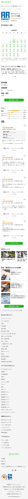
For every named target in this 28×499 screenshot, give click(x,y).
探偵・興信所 (7, 310)
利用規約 (9, 484)
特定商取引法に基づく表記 (9, 486)
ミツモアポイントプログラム (14, 491)
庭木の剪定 (3, 328)
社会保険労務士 (4, 374)
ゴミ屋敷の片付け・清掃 (6, 343)
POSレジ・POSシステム (6, 409)
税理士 (2, 354)
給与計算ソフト (4, 394)
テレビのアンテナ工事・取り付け (8, 333)
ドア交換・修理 (4, 346)
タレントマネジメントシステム (8, 412)
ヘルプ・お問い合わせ (6, 424)
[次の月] (26, 30)
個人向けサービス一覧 (6, 419)
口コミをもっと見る (14, 243)
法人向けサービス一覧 (6, 422)
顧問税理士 (3, 359)
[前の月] (2, 30)
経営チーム (3, 461)
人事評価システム (5, 402)
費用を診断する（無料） (14, 100)
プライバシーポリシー (16, 484)
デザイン (3, 384)
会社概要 (3, 458)
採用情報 (3, 463)
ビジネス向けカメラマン (6, 369)
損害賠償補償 (4, 432)
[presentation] (4, 9)
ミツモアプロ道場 (5, 445)
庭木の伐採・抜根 (5, 331)
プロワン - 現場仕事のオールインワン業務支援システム (13, 466)
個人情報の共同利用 (19, 489)
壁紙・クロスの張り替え (6, 336)
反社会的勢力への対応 (20, 486)
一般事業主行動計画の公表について (14, 493)
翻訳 (2, 386)
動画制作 (3, 379)
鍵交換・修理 (4, 348)
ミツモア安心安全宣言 (6, 430)
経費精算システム (5, 397)
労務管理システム (5, 404)
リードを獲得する (5, 442)
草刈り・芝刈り (4, 341)
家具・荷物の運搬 (5, 338)
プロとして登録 (4, 440)
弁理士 (2, 376)
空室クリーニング (5, 351)
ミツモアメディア (5, 427)
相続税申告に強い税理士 (6, 361)
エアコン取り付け (5, 321)
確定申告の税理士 (5, 356)
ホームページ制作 (5, 381)
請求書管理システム (5, 407)
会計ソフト (3, 389)
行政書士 (3, 371)
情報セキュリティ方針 (9, 489)
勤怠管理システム (5, 392)
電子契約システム (5, 399)
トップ (2, 310)
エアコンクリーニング (6, 318)
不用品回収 (3, 326)
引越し (2, 323)
